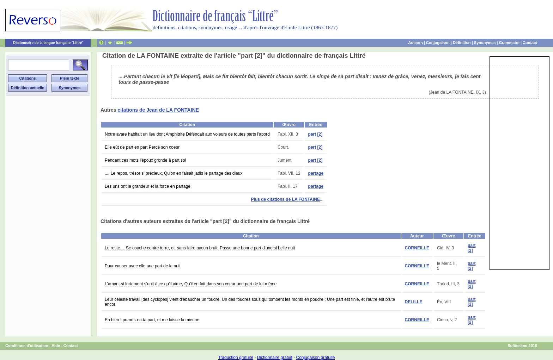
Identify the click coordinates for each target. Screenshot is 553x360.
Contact (530, 43)
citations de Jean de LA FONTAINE (158, 110)
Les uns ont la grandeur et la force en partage (147, 186)
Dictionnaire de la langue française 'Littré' (48, 43)
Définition (462, 43)
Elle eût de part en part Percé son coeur (142, 147)
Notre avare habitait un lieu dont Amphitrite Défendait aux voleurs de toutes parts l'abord (187, 134)
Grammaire (509, 43)
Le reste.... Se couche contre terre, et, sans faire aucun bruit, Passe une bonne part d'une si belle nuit (200, 248)
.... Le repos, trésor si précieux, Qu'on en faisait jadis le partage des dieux (174, 173)
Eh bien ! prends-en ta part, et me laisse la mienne (152, 319)
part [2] (315, 134)
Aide (55, 345)
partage (315, 173)
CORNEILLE (417, 248)
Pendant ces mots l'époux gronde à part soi (145, 160)
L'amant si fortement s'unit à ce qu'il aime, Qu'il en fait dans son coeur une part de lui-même (190, 283)
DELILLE (414, 301)
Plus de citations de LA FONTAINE (285, 199)
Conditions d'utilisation (26, 345)
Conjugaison (438, 43)
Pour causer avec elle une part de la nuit (143, 265)
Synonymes (485, 43)
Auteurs (415, 43)
